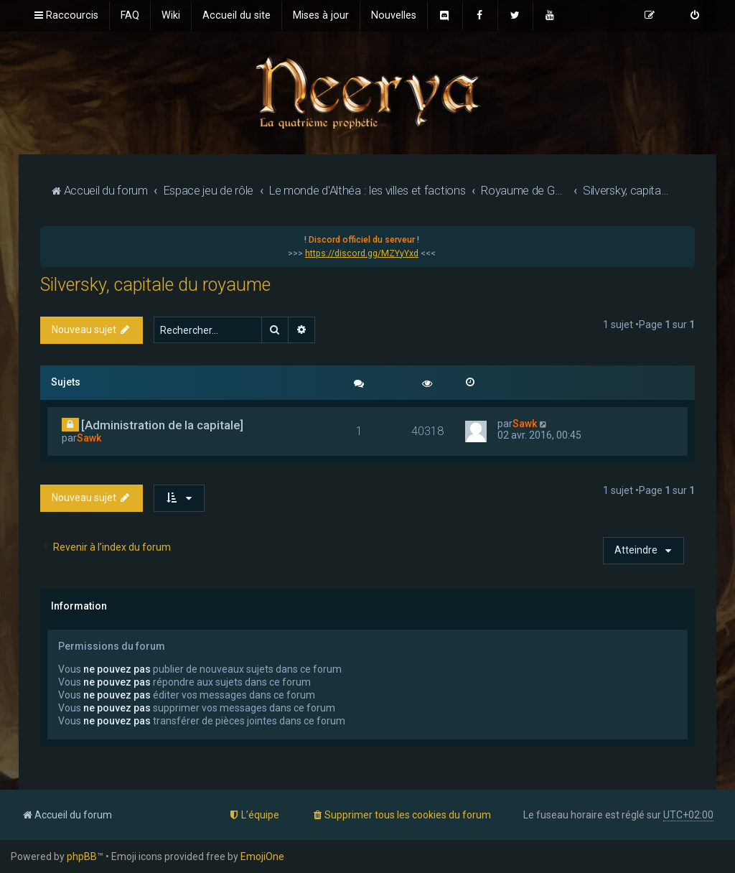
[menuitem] (130, 16)
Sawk (89, 438)
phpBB (82, 856)
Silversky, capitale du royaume (155, 284)
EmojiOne (262, 856)
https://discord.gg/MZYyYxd (361, 253)
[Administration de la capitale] (162, 425)
